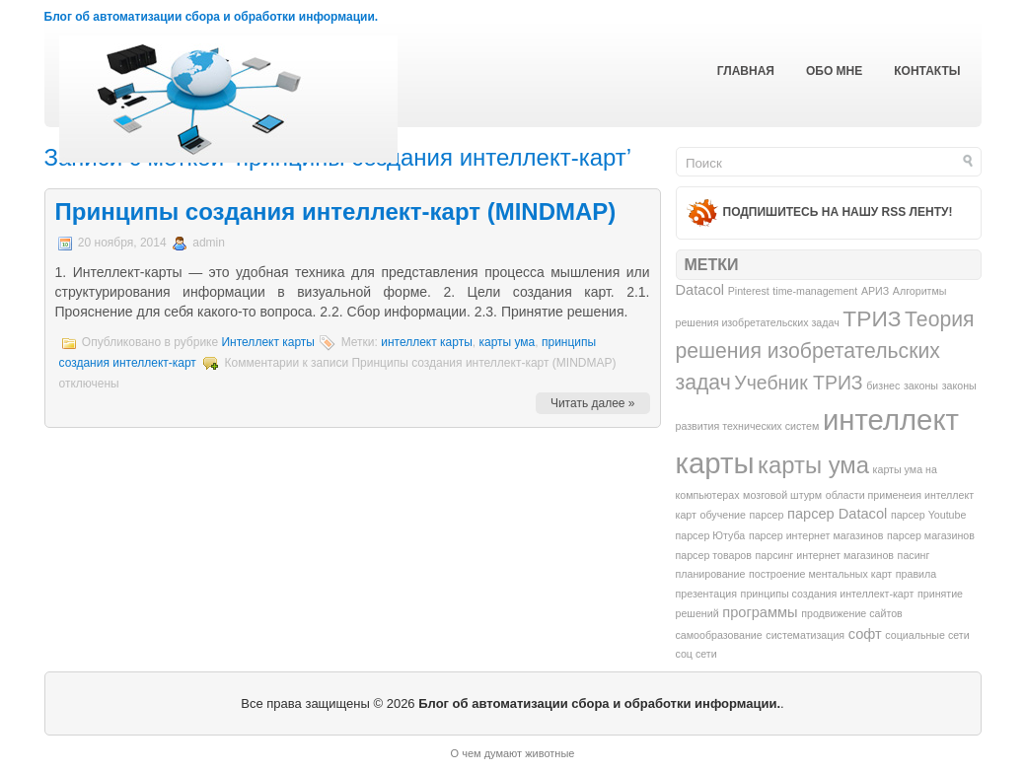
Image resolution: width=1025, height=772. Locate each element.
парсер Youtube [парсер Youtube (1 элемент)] (929, 515)
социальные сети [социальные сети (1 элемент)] (927, 635)
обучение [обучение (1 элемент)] (723, 515)
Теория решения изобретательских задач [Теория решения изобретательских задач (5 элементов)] (825, 350)
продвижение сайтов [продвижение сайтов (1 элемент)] (852, 613)
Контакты (927, 71)
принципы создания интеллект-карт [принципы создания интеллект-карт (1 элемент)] (828, 593)
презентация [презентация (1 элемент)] (706, 593)
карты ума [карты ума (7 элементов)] (813, 465)
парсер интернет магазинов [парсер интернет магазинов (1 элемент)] (816, 535)
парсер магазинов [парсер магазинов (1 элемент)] (931, 535)
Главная (745, 71)
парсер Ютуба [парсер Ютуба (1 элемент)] (711, 535)
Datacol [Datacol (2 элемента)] (700, 290)
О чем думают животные (513, 753)
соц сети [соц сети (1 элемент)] (696, 654)
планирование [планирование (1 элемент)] (711, 574)
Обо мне (834, 71)
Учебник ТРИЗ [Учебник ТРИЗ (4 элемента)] (798, 382)
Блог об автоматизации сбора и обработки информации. (211, 17)
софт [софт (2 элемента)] (865, 634)
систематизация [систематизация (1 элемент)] (805, 635)
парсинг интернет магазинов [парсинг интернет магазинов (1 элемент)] (825, 555)
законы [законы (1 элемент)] (921, 385)
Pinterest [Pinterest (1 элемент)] (748, 291)
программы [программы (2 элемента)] (759, 612)
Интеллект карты (268, 342)
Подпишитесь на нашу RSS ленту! (838, 212)
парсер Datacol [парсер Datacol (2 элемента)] (837, 514)
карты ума (506, 342)
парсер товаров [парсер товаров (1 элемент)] (714, 555)
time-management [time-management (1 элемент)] (814, 291)
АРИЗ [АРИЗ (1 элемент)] (875, 291)
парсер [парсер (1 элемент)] (767, 515)
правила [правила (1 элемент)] (916, 574)
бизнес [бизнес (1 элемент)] (883, 385)
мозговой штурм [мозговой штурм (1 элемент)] (782, 495)
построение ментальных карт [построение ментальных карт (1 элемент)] (820, 574)
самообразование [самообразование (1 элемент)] (719, 635)
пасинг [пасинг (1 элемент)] (914, 555)
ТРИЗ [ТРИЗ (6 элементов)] (871, 318)
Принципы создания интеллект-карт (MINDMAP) (336, 211)
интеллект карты (427, 342)
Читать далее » (592, 403)
